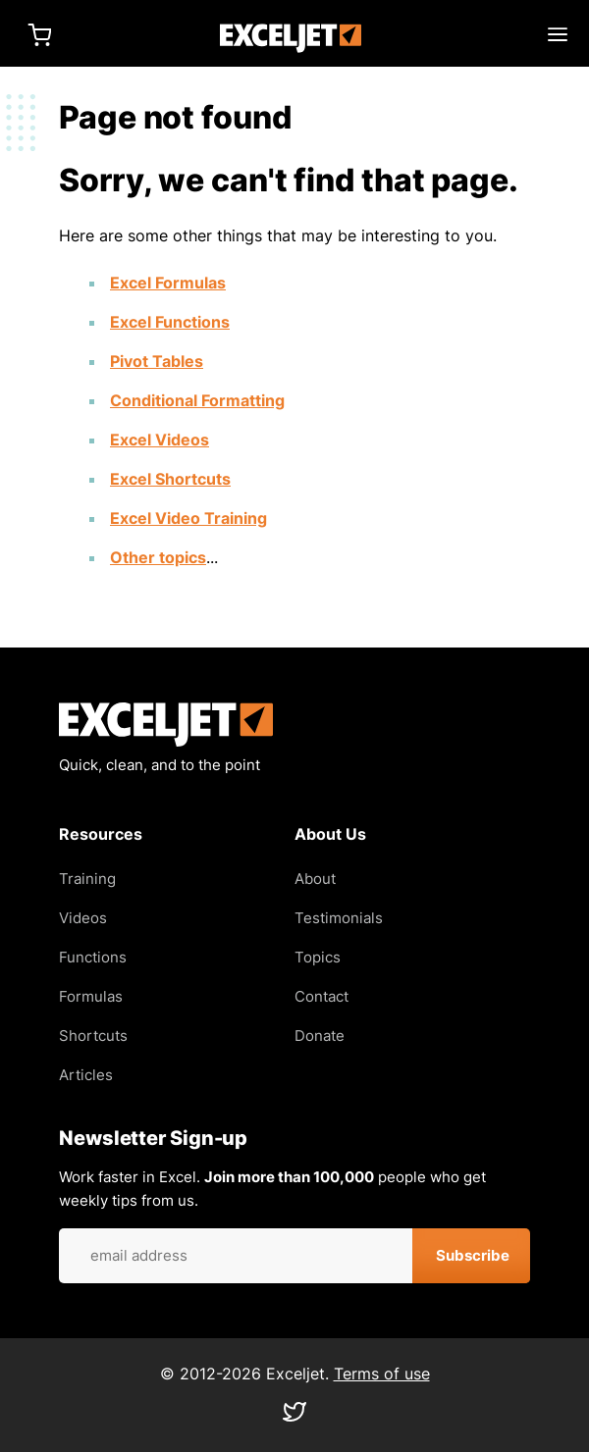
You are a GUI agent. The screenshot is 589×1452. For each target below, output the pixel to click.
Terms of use (382, 1373)
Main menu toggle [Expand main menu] (557, 34)
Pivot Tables (156, 361)
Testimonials (338, 917)
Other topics (158, 557)
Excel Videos (159, 439)
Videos (83, 917)
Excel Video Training (188, 518)
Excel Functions (170, 322)
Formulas (91, 996)
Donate (319, 1035)
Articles (86, 1074)
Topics (317, 957)
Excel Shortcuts (170, 479)
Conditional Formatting (197, 400)
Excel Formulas (168, 282)
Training (87, 878)
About (315, 878)
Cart (39, 34)
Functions (93, 957)
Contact (321, 996)
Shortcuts (93, 1035)
